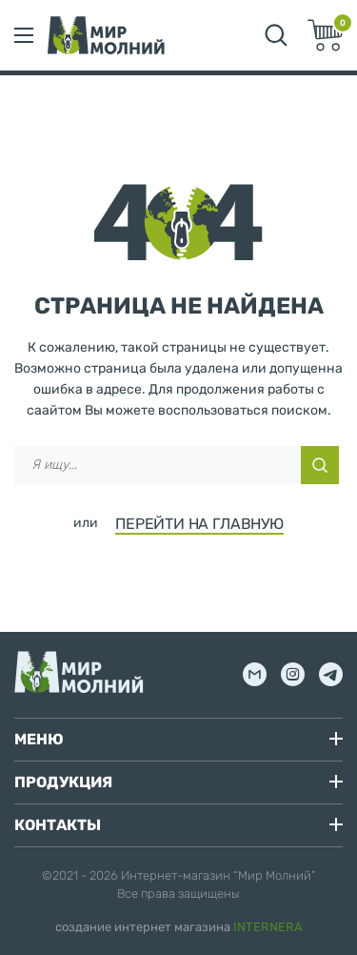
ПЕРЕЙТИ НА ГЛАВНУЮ (199, 524)
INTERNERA (268, 927)
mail (255, 674)
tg (331, 674)
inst (293, 674)
